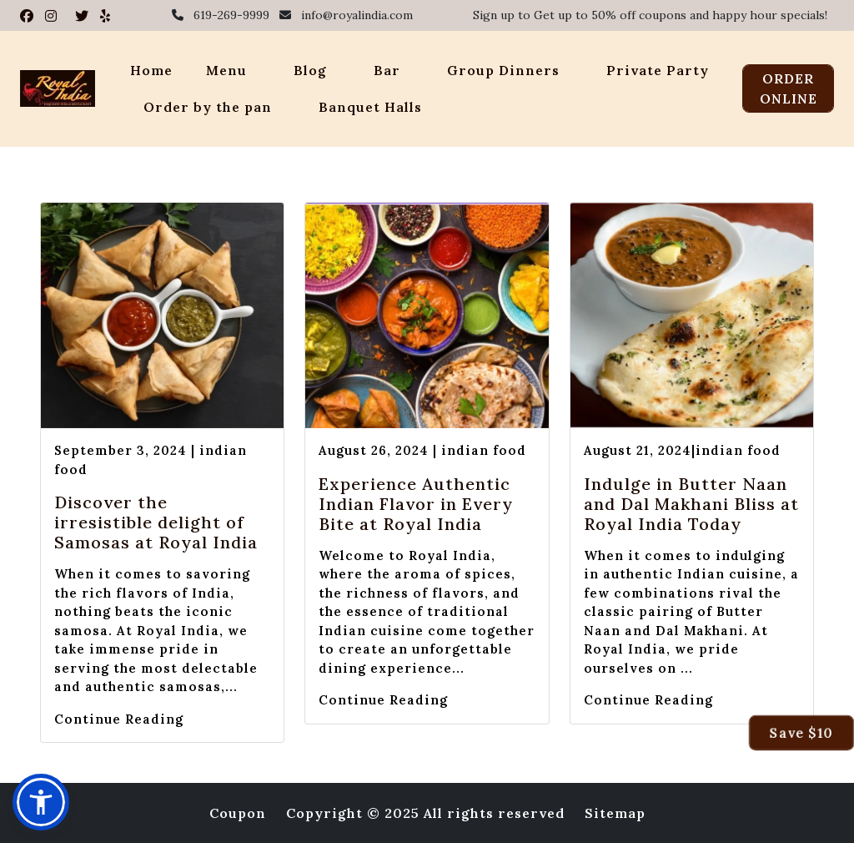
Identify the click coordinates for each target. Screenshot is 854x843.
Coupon (237, 813)
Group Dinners (503, 70)
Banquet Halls (370, 106)
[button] (41, 802)
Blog (310, 70)
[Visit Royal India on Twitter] (84, 16)
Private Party (657, 70)
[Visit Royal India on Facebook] (29, 16)
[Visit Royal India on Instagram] (53, 16)
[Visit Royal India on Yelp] (105, 16)
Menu (226, 70)
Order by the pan (207, 106)
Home (151, 70)
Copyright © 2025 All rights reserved (425, 813)
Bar (387, 70)
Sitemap (615, 813)
